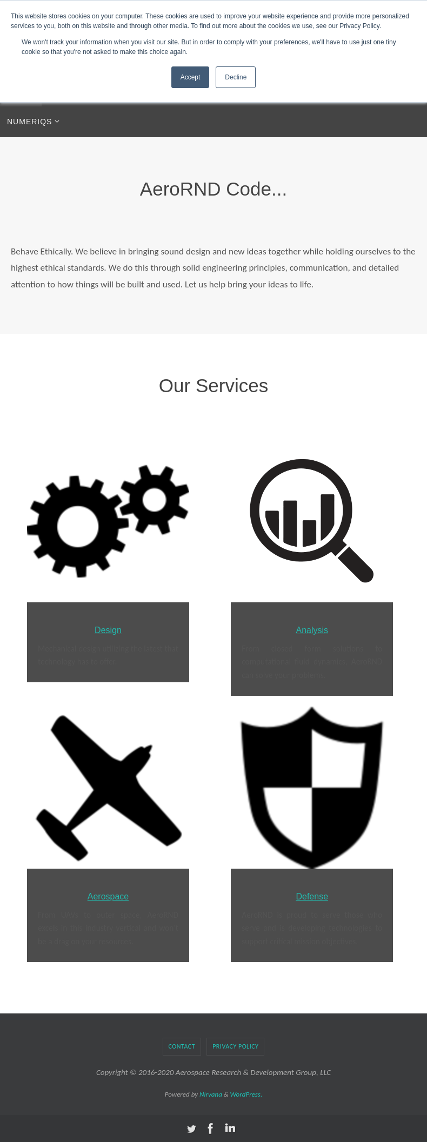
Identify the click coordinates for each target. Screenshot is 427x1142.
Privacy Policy (235, 1046)
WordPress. (246, 1094)
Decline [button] (235, 77)
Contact (182, 1046)
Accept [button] (191, 77)
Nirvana (210, 1094)
